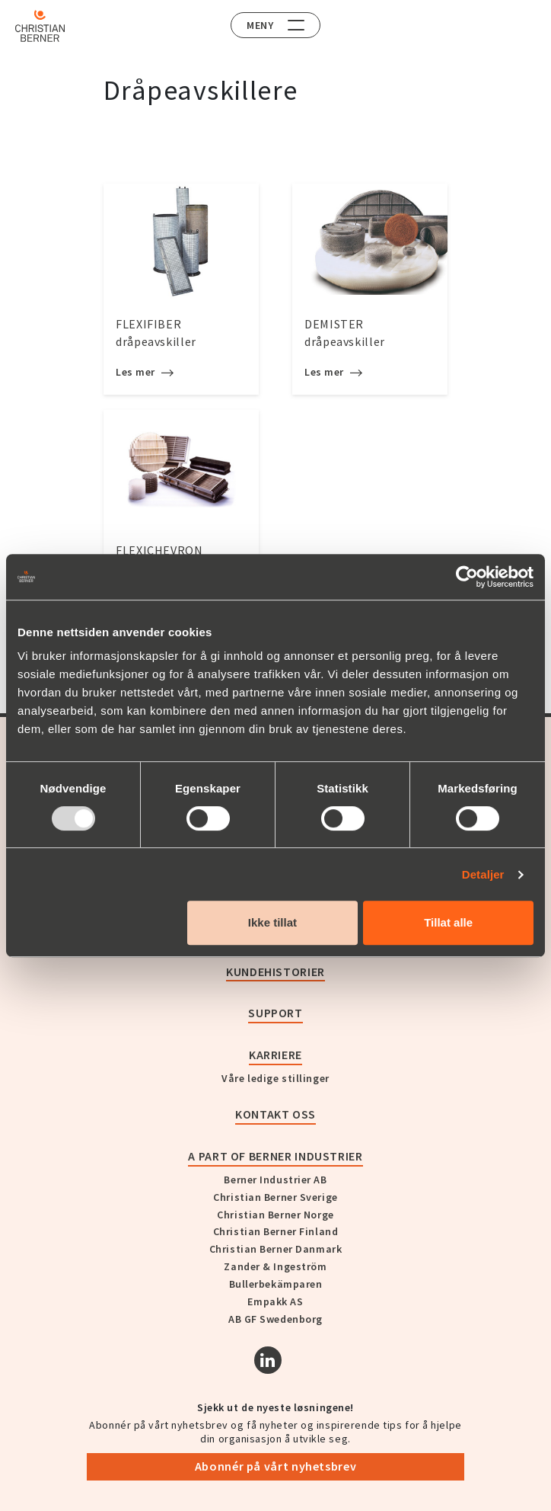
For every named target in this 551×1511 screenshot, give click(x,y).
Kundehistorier (275, 971)
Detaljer (483, 874)
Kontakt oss (275, 1114)
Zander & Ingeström (275, 1266)
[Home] (40, 26)
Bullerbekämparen (276, 1284)
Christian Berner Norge (275, 1214)
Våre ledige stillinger (275, 1078)
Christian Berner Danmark (275, 1249)
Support (275, 1012)
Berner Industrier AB (275, 1179)
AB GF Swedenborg (275, 1319)
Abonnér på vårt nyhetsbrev (276, 1466)
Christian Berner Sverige (275, 1197)
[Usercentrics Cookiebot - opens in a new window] (466, 576)
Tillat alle (448, 922)
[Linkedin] (268, 1360)
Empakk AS (275, 1301)
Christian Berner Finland (275, 1231)
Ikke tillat (272, 922)
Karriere (275, 1054)
